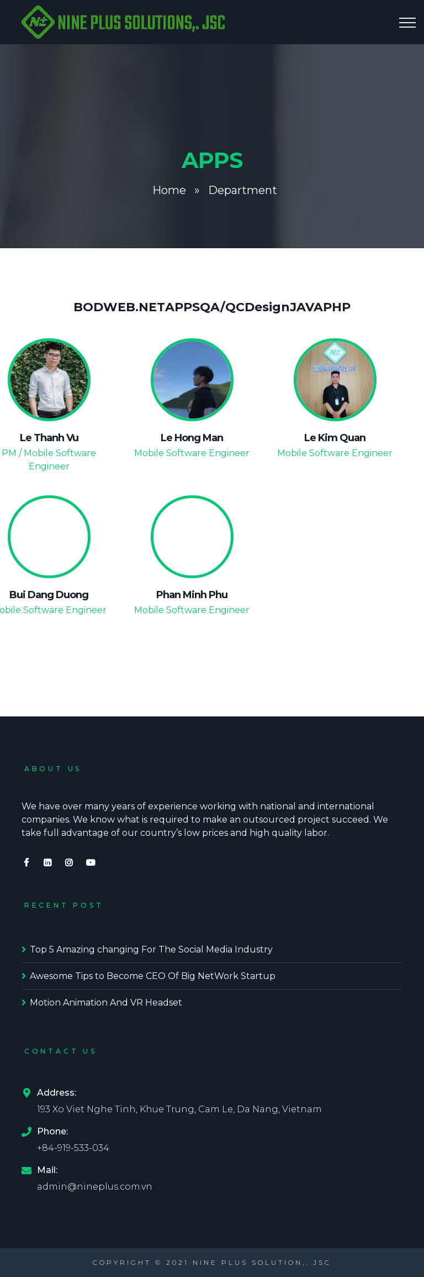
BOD (88, 307)
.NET (150, 307)
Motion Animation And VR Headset (106, 1002)
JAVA (306, 307)
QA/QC (222, 307)
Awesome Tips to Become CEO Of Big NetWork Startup (152, 976)
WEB (119, 307)
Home (169, 190)
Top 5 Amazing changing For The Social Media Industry (151, 949)
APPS (182, 307)
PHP (337, 307)
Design (267, 307)
